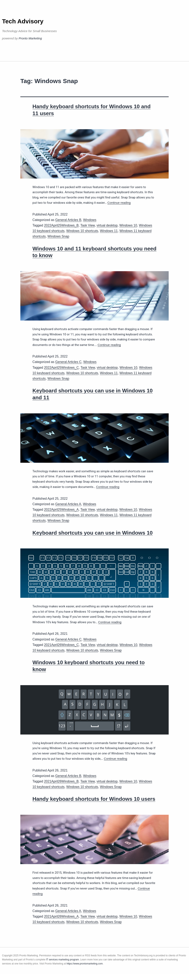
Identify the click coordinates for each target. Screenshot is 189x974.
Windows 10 (128, 225)
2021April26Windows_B (61, 781)
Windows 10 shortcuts (82, 231)
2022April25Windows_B (61, 225)
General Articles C (68, 362)
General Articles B (68, 220)
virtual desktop (107, 225)
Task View (87, 225)
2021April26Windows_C (61, 645)
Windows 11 (109, 231)
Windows (89, 220)
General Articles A (68, 504)
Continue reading (119, 202)
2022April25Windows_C (61, 367)
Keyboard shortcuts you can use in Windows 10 (93, 533)
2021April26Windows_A (61, 916)
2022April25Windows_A (61, 509)
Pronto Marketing (30, 38)
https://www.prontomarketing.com (85, 963)
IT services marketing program (62, 959)
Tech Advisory (22, 21)
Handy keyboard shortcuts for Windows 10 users (94, 799)
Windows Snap (58, 236)
